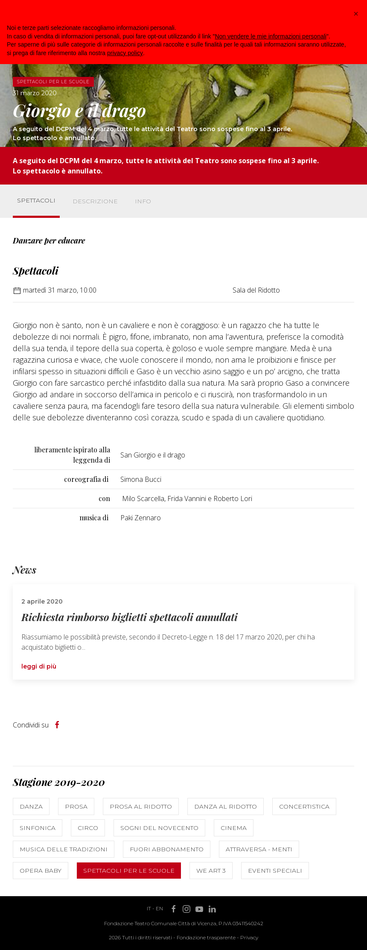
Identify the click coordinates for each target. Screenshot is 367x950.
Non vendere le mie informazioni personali (270, 36)
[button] (356, 14)
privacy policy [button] (125, 53)
